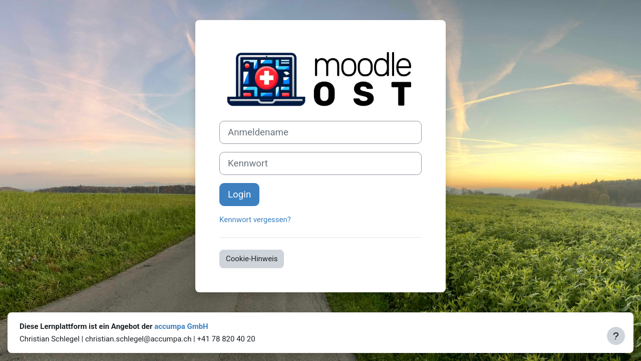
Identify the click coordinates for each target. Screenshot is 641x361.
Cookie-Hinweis (251, 258)
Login (239, 194)
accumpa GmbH (181, 326)
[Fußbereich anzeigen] (616, 336)
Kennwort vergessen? (255, 219)
